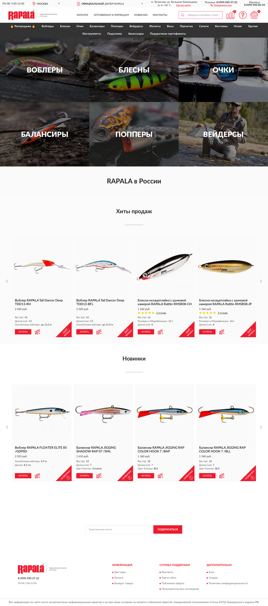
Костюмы (221, 26)
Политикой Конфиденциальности (134, 538)
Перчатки (186, 26)
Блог (212, 572)
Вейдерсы (136, 26)
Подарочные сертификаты (168, 33)
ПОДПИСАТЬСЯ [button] (168, 529)
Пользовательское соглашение (180, 589)
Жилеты (155, 26)
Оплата (118, 578)
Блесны (65, 26)
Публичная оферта (173, 583)
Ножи (238, 26)
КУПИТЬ (23, 332)
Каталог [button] (83, 15)
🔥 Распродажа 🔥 (22, 26)
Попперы (117, 26)
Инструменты (91, 33)
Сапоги (204, 26)
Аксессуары (136, 33)
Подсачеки (114, 33)
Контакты (160, 15)
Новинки (141, 15)
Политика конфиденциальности (228, 583)
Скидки (213, 578)
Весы (170, 26)
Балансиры (97, 26)
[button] (221, 5)
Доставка (120, 572)
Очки (79, 26)
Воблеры (48, 26)
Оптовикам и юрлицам (111, 15)
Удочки (253, 26)
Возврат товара (123, 583)
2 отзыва (161, 313)
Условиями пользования (166, 538)
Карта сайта (169, 578)
